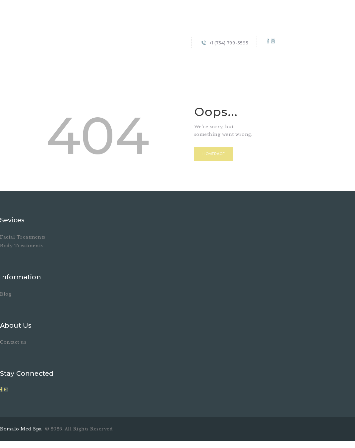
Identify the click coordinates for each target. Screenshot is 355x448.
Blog (5, 294)
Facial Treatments (22, 237)
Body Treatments (21, 246)
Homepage (215, 154)
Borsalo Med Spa (21, 428)
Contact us (13, 342)
